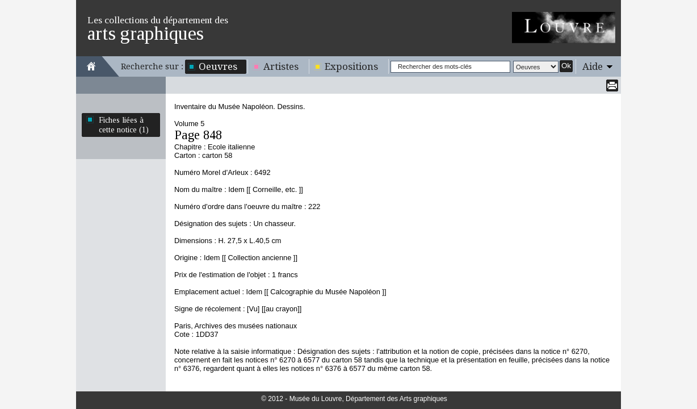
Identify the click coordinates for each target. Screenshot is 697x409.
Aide (592, 66)
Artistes (281, 66)
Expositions (351, 66)
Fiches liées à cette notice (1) (124, 124)
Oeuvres (218, 66)
